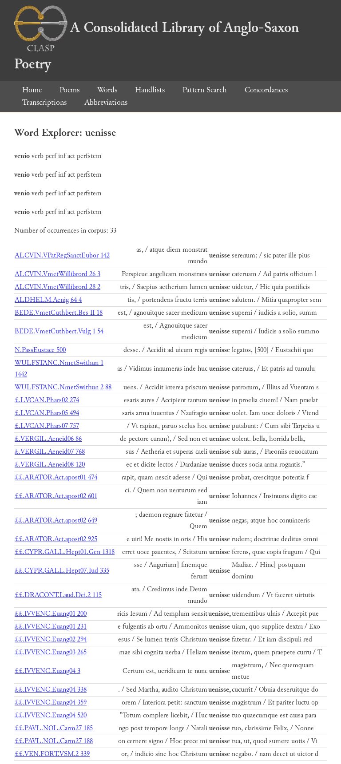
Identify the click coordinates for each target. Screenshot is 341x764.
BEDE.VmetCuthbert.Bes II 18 (59, 313)
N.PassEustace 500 (40, 350)
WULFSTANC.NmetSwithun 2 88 (63, 387)
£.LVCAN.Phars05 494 (47, 413)
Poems (69, 89)
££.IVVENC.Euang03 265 (51, 652)
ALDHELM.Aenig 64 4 (48, 300)
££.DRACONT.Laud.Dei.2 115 (58, 595)
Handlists (150, 89)
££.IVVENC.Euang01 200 (51, 614)
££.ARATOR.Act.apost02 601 (56, 496)
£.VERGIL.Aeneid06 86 (48, 439)
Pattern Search (204, 89)
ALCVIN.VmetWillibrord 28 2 (57, 287)
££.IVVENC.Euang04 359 (51, 702)
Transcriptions (44, 102)
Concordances (266, 89)
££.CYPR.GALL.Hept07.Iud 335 (62, 571)
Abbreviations (105, 102)
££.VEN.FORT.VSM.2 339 (52, 754)
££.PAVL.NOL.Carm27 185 (54, 728)
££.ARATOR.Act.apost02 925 (56, 539)
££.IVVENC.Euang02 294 (51, 639)
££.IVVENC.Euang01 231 (51, 626)
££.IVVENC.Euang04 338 (51, 690)
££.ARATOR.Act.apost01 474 (56, 477)
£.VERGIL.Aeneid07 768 (50, 452)
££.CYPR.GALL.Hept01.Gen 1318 (65, 552)
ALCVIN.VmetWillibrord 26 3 (57, 274)
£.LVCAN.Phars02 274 (47, 400)
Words (107, 89)
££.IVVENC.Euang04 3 (47, 671)
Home (32, 89)
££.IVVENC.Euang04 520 (51, 715)
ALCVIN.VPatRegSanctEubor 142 (62, 255)
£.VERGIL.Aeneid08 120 (50, 464)
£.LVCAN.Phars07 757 (47, 426)
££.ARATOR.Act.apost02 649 (56, 520)
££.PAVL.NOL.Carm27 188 (54, 741)
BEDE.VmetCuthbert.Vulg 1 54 (59, 331)
